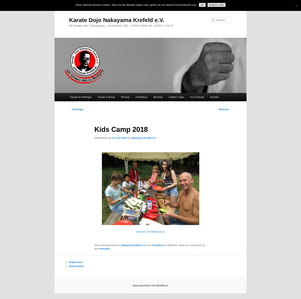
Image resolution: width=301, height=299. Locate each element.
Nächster (225, 109)
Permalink (104, 248)
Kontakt (214, 97)
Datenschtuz (76, 266)
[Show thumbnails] (150, 231)
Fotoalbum (141, 97)
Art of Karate (197, 97)
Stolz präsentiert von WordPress (150, 285)
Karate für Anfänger (81, 97)
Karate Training (106, 97)
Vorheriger (76, 109)
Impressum (75, 262)
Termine (125, 97)
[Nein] (296, 5)
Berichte (158, 97)
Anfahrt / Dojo (176, 97)
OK (202, 4)
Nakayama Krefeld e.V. (143, 138)
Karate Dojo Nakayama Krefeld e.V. (116, 20)
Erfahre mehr (216, 4)
